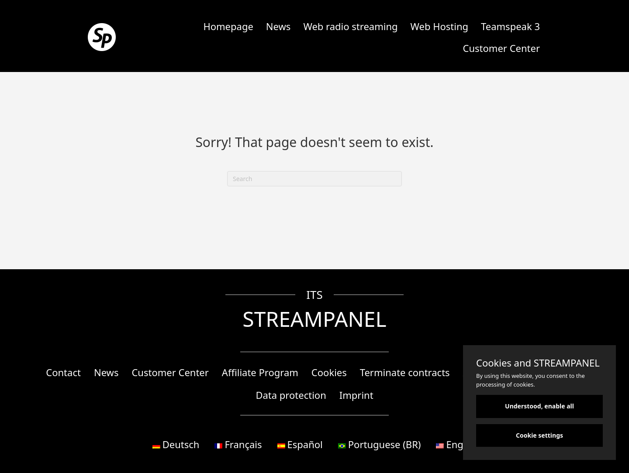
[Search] (314, 178)
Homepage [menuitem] (228, 26)
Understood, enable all (539, 406)
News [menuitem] (278, 26)
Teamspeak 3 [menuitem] (510, 26)
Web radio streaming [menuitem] (350, 26)
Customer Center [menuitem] (501, 48)
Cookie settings (539, 435)
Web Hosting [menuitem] (440, 26)
